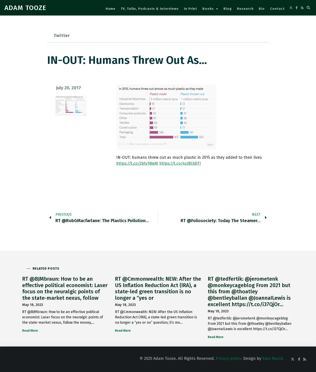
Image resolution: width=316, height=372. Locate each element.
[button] (308, 8)
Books (210, 9)
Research (245, 9)
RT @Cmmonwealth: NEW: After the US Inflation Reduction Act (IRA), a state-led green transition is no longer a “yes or (158, 288)
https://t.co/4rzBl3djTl (180, 163)
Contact (277, 9)
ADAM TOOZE (25, 8)
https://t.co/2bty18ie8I (137, 163)
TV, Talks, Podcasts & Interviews (150, 9)
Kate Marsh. (273, 358)
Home (111, 9)
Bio (262, 9)
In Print (190, 9)
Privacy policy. (229, 358)
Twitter (62, 35)
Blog (227, 9)
